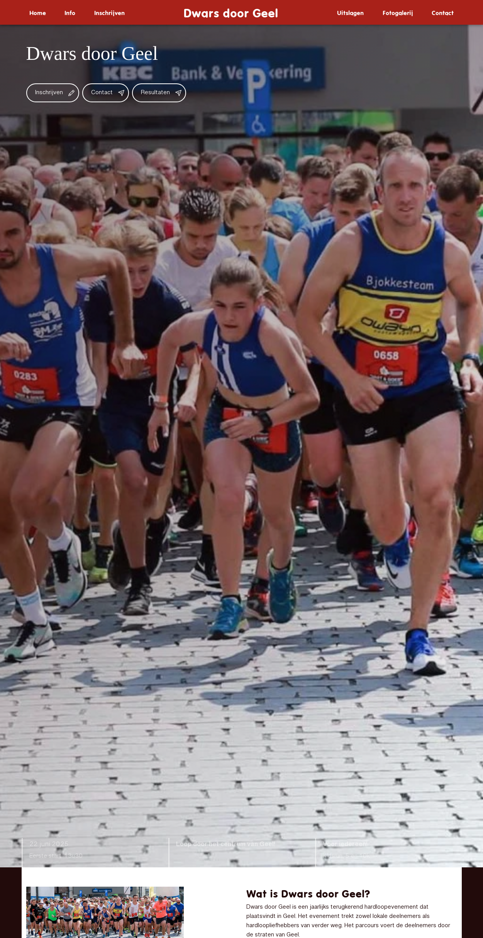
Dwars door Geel (230, 12)
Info (69, 12)
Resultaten (155, 93)
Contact (443, 12)
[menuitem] (37, 12)
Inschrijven (109, 12)
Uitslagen (350, 12)
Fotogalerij (398, 12)
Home (37, 12)
